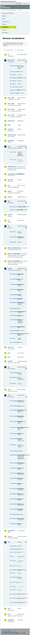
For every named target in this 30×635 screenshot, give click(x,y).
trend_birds (14, 86)
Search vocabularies (9, 50)
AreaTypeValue (14, 406)
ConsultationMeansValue (14, 416)
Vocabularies (5, 27)
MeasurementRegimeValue (14, 302)
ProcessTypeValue (14, 315)
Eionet (8, 10)
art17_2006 (11, 103)
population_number (14, 77)
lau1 (9, 353)
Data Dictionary (13, 10)
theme (13, 338)
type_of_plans (14, 93)
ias (8, 220)
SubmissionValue (14, 523)
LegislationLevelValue (14, 298)
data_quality (14, 71)
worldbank (11, 620)
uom (9, 608)
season (14, 83)
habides (10, 214)
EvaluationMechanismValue (14, 421)
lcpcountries (14, 372)
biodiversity (11, 121)
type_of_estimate (14, 90)
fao (9, 185)
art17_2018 (11, 115)
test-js (13, 573)
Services (4, 29)
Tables (3, 18)
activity (14, 152)
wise (9, 614)
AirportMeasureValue (14, 400)
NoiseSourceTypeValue (14, 478)
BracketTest (14, 549)
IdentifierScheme (14, 294)
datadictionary (12, 135)
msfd (9, 389)
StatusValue (14, 514)
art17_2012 (11, 109)
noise (9, 395)
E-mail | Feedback (6, 630)
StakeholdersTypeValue (14, 509)
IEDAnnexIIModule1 (12, 248)
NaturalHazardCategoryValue (14, 311)
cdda (9, 125)
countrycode (14, 65)
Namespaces (5, 32)
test (9, 542)
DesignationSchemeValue (14, 284)
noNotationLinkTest (14, 570)
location (14, 74)
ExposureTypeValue (14, 433)
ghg (9, 201)
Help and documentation (8, 13)
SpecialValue (14, 330)
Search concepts (20, 50)
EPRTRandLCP (12, 166)
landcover (11, 347)
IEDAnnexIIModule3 (12, 253)
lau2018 (10, 361)
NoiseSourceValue (14, 483)
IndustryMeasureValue (14, 438)
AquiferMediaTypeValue (14, 274)
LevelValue (14, 450)
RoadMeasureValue (14, 504)
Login (18, 3)
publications (11, 530)
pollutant (14, 242)
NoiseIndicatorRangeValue (14, 463)
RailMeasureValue (14, 493)
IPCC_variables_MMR (14, 209)
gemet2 (10, 197)
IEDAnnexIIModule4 (12, 261)
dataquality (11, 140)
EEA (8, 1)
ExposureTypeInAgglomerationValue (14, 427)
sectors (14, 383)
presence (14, 80)
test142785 (14, 577)
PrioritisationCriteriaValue (14, 488)
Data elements (5, 21)
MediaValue (14, 308)
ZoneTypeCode (14, 342)
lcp (8, 367)
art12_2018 (11, 98)
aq (8, 54)
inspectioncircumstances (14, 236)
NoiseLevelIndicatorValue (14, 473)
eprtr (9, 146)
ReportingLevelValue (14, 499)
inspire (10, 268)
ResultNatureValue (14, 319)
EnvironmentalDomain (14, 289)
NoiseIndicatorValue (14, 468)
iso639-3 (14, 444)
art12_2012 (11, 60)
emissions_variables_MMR (14, 206)
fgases (10, 191)
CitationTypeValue (14, 279)
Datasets (4, 16)
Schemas (4, 24)
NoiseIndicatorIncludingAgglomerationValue (14, 455)
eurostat (10, 179)
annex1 (14, 231)
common (10, 129)
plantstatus (14, 377)
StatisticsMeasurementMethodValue (14, 333)
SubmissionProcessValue (14, 518)
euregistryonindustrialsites (12, 174)
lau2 (9, 357)
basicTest (14, 546)
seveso (10, 536)
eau (13, 556)
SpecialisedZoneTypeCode (14, 326)
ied (8, 226)
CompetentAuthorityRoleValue (14, 410)
